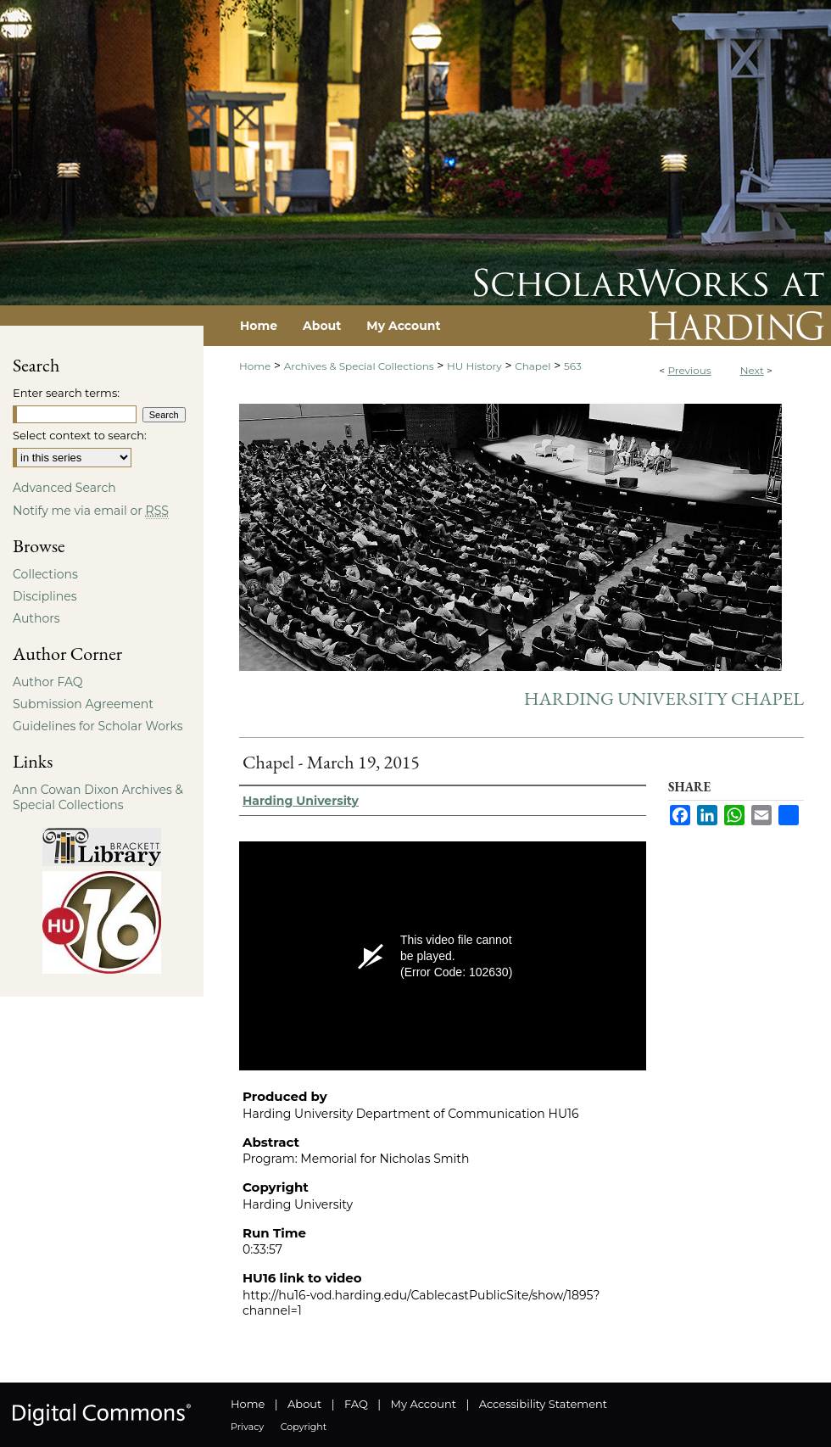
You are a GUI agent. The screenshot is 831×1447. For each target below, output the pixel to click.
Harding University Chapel (664, 698)
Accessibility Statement (543, 1404)
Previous (689, 370)
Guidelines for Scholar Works (98, 726)
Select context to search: (80, 435)
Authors (36, 618)
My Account (423, 1404)
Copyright (303, 1427)
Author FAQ (48, 682)
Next (752, 370)
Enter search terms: (66, 392)
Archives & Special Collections (359, 366)
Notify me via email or (91, 510)
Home (254, 366)
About (304, 1404)
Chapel (532, 366)
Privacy (247, 1427)
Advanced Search (64, 487)
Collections (45, 574)
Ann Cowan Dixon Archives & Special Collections (98, 797)
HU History (474, 366)
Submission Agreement (83, 704)
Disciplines (44, 596)
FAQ (356, 1404)
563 (573, 366)
